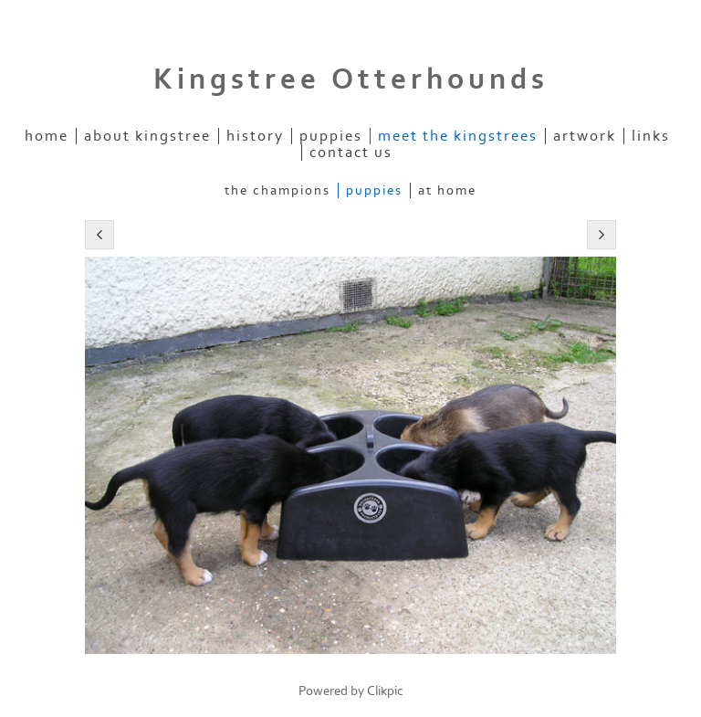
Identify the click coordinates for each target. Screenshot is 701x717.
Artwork (584, 136)
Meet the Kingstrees (458, 136)
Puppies (330, 136)
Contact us (350, 152)
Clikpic (385, 691)
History (255, 136)
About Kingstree (147, 136)
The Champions (277, 190)
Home (46, 136)
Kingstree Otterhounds (351, 79)
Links (651, 136)
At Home (447, 190)
